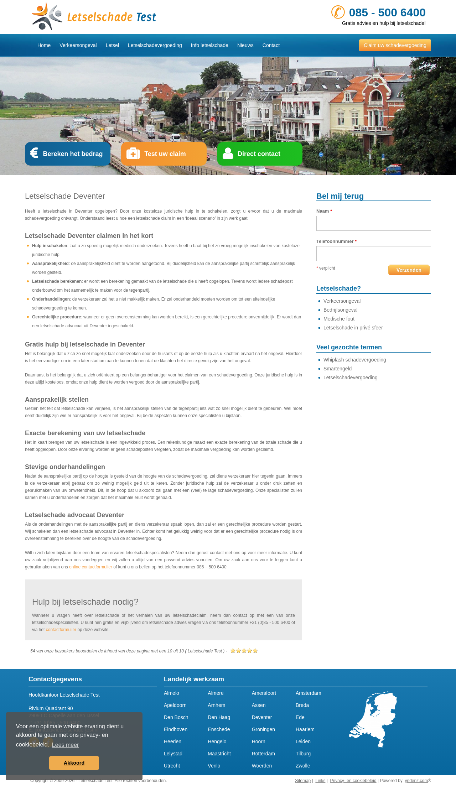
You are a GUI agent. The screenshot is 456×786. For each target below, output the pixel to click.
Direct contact (259, 153)
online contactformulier (90, 566)
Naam (324, 211)
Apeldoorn (175, 705)
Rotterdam (263, 753)
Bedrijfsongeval (340, 310)
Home (44, 45)
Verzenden (409, 270)
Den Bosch (176, 717)
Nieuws (245, 45)
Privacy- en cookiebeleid (353, 780)
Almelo (171, 693)
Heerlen (172, 741)
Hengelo (217, 741)
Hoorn (258, 741)
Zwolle (303, 766)
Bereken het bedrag (73, 153)
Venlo (214, 766)
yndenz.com (416, 780)
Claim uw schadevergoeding (395, 45)
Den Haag (219, 717)
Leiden (303, 741)
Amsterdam (308, 693)
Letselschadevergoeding (155, 45)
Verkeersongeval (78, 45)
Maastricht (219, 753)
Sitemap (303, 780)
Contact (271, 45)
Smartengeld (337, 368)
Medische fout (338, 319)
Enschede (219, 729)
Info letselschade (209, 45)
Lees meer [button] (65, 745)
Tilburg (303, 753)
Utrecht (172, 766)
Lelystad (173, 753)
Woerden (262, 766)
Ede (300, 717)
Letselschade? (338, 288)
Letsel (112, 45)
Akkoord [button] (74, 763)
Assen (259, 705)
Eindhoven (175, 729)
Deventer (262, 717)
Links (320, 780)
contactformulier (61, 629)
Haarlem (305, 729)
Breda (302, 705)
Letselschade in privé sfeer (353, 327)
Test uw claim (165, 153)
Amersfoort (264, 693)
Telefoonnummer (336, 241)
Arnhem (216, 705)
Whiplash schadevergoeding (354, 360)
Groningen (263, 729)
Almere (215, 693)
